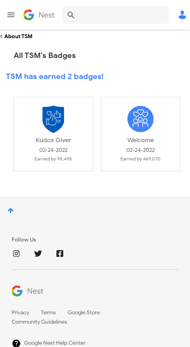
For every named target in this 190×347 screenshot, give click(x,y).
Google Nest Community (38, 15)
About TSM (18, 36)
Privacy (20, 312)
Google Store (84, 312)
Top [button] (10, 210)
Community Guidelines (39, 322)
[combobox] (115, 15)
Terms (48, 312)
